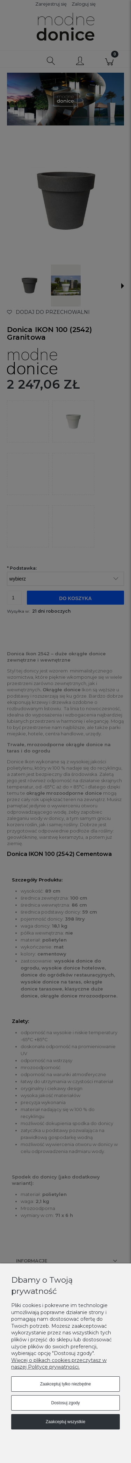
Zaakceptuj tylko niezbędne (65, 1384)
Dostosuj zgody (65, 1402)
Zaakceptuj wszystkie (65, 1421)
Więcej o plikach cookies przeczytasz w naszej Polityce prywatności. (59, 1363)
